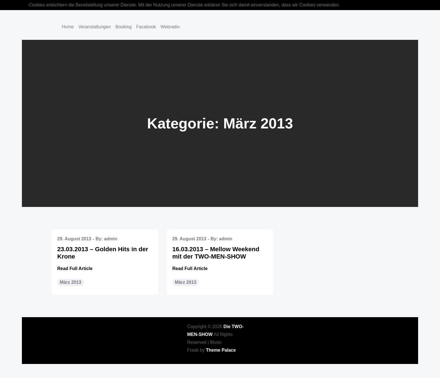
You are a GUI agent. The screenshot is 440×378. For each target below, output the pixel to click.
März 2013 (70, 282)
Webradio (170, 26)
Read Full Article (75, 268)
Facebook (146, 26)
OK (408, 5)
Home (68, 26)
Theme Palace (221, 350)
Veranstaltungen (94, 26)
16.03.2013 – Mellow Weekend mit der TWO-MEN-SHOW (215, 253)
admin (110, 238)
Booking (123, 26)
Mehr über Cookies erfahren (370, 5)
